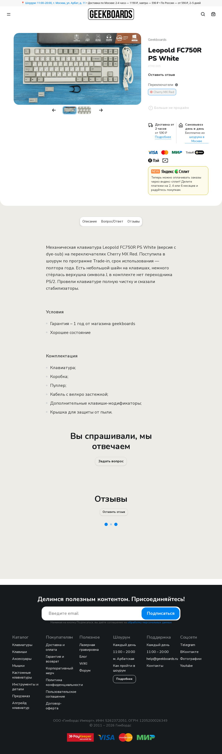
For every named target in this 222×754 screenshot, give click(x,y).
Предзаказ (21, 696)
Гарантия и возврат (55, 659)
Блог (83, 656)
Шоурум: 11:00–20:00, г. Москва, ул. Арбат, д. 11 (55, 3)
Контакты (155, 665)
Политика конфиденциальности (64, 682)
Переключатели (163, 84)
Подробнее (163, 137)
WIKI (83, 663)
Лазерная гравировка (89, 647)
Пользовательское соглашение (61, 694)
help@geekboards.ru (162, 658)
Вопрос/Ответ (112, 221)
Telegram (187, 645)
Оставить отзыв (114, 516)
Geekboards (157, 39)
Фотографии (190, 658)
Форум (84, 670)
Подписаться (161, 613)
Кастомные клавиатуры (22, 675)
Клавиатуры (22, 645)
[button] (54, 110)
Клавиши (19, 651)
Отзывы (133, 221)
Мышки (18, 665)
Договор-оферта (54, 706)
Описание (89, 221)
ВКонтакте (189, 651)
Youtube (186, 665)
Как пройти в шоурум (124, 668)
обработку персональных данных (149, 622)
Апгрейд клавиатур (20, 705)
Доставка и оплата (55, 647)
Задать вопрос (111, 463)
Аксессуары (21, 658)
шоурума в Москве (196, 139)
